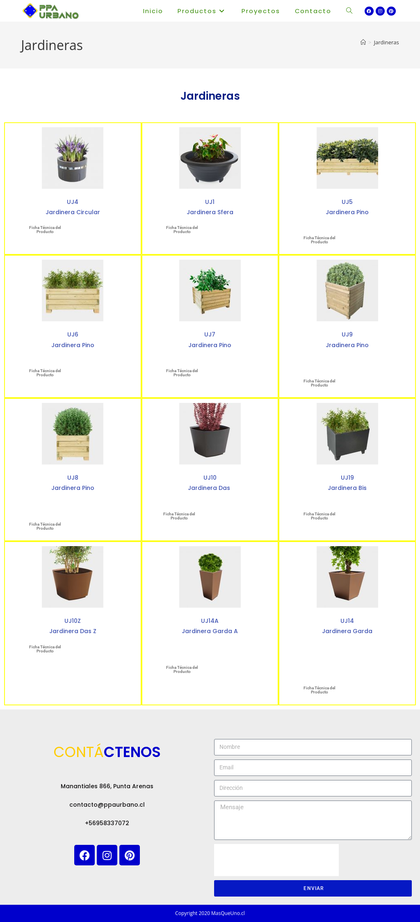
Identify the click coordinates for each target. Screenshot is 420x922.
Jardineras (386, 42)
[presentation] (276, 860)
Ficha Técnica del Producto (45, 229)
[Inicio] (363, 42)
